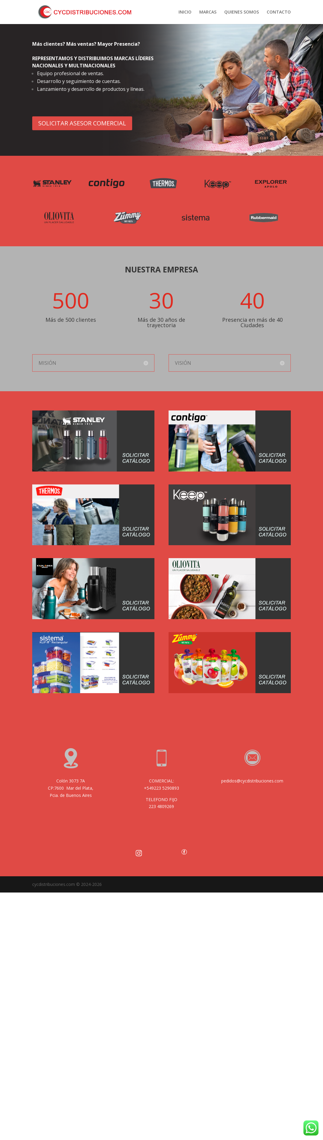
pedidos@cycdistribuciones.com (252, 781)
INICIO (185, 12)
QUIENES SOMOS (241, 12)
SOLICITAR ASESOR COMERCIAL (82, 123)
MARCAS (207, 12)
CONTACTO (279, 12)
